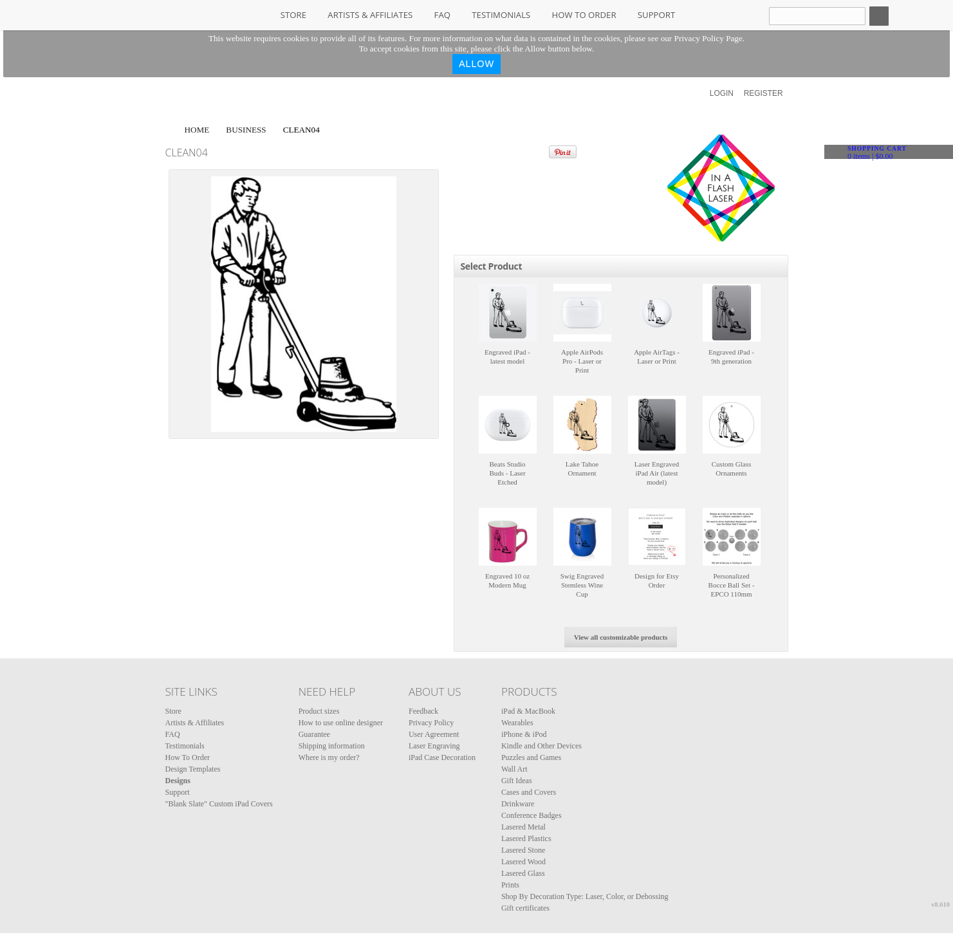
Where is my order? (329, 757)
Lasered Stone (523, 850)
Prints (510, 884)
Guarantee (314, 734)
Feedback (423, 711)
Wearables (517, 722)
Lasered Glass (523, 873)
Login (722, 93)
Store (293, 15)
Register (763, 93)
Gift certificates (525, 908)
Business (246, 130)
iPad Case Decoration (442, 757)
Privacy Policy (431, 722)
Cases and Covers (528, 792)
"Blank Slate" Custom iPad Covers (219, 803)
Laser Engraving (434, 745)
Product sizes (319, 711)
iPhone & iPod (524, 734)
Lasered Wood (523, 861)
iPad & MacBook (528, 711)
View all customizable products (621, 637)
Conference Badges (531, 815)
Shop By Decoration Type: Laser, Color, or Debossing (585, 896)
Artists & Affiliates (370, 15)
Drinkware (517, 803)
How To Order (584, 15)
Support (656, 15)
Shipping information (332, 745)
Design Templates (193, 769)
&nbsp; (508, 313)
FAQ (442, 15)
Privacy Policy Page (708, 38)
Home (197, 130)
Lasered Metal (523, 826)
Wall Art (514, 769)
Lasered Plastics (526, 838)
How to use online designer (341, 722)
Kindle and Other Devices (541, 745)
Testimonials (501, 15)
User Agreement (434, 734)
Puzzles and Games (531, 757)
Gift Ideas (516, 780)
